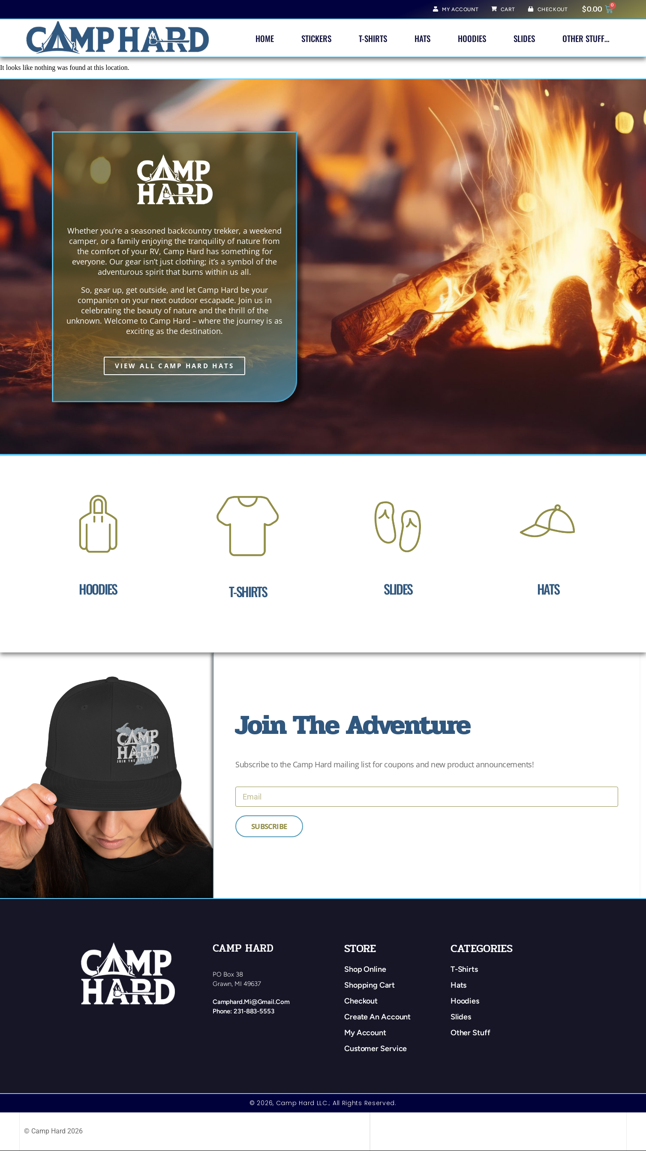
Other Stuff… (586, 38)
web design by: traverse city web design (430, 1131)
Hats (422, 38)
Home (264, 38)
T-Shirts (373, 38)
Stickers (316, 38)
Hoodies (472, 38)
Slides (524, 38)
